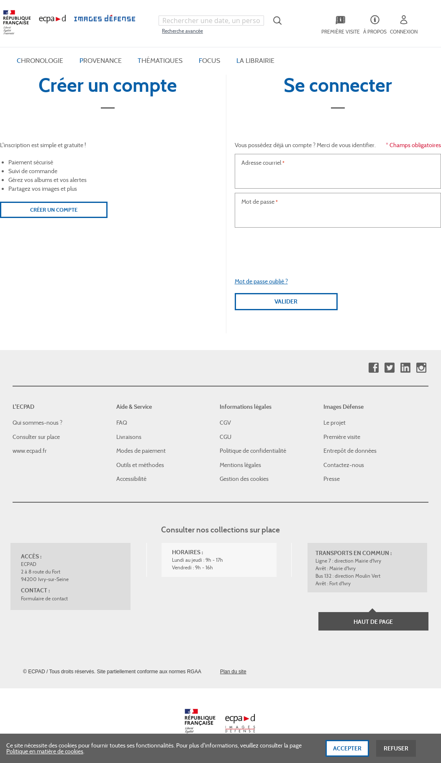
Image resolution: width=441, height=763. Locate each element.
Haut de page (373, 621)
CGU (225, 437)
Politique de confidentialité (253, 450)
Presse (331, 479)
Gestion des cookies (244, 479)
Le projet (334, 422)
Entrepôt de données (350, 450)
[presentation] (337, 248)
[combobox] (211, 21)
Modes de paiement (141, 450)
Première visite (341, 437)
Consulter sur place (36, 437)
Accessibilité (131, 479)
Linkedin (405, 368)
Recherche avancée (182, 31)
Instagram (421, 368)
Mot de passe (257, 201)
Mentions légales (240, 465)
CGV (225, 422)
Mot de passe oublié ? (261, 281)
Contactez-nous (343, 465)
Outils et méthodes (140, 465)
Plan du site (233, 672)
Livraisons (128, 437)
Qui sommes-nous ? (37, 422)
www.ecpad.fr (30, 450)
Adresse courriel (261, 162)
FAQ (121, 422)
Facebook (373, 368)
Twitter (389, 368)
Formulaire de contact (44, 598)
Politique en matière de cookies (44, 751)
